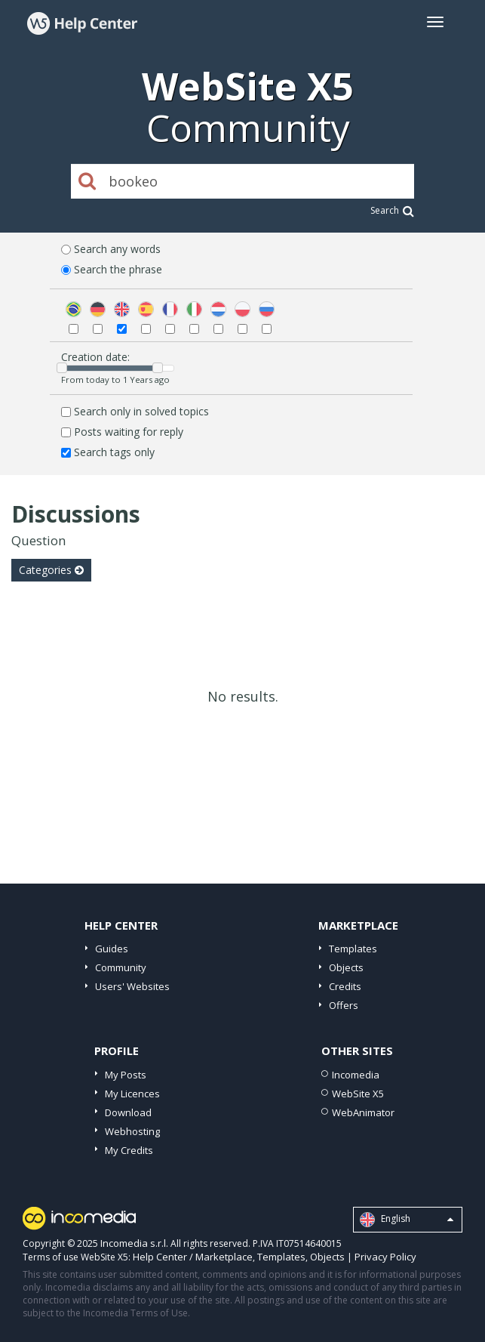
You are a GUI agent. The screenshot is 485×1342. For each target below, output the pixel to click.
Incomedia (355, 1074)
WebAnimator (363, 1112)
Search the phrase (118, 269)
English (406, 1219)
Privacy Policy (385, 1256)
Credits (345, 986)
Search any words (117, 249)
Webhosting (132, 1131)
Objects (346, 967)
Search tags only (114, 452)
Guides (111, 948)
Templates (353, 948)
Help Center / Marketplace (193, 1256)
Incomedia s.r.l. (134, 1243)
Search (392, 210)
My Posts (125, 1074)
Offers (343, 1005)
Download (128, 1112)
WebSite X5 (358, 1093)
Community (120, 967)
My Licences (132, 1093)
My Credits (129, 1150)
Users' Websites (132, 986)
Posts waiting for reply (128, 431)
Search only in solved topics (141, 411)
